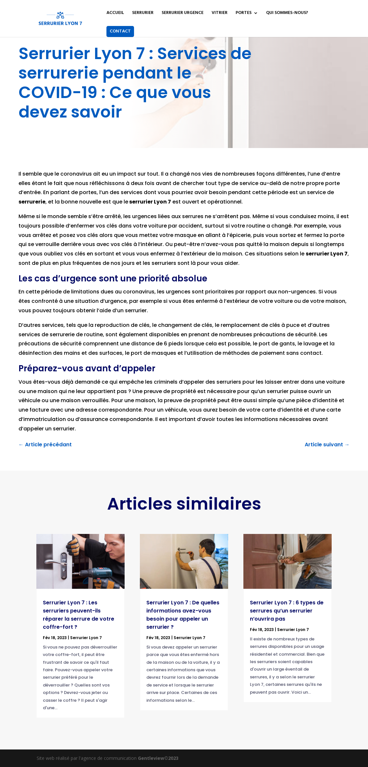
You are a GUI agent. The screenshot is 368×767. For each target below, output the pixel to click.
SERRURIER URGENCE (182, 14)
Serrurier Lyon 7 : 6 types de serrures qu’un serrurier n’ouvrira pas (287, 611)
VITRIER (219, 14)
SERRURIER (142, 14)
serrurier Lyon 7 (327, 253)
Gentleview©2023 (158, 758)
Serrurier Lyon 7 (86, 637)
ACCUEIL (115, 14)
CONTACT (120, 31)
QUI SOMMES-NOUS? (287, 14)
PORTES (243, 14)
